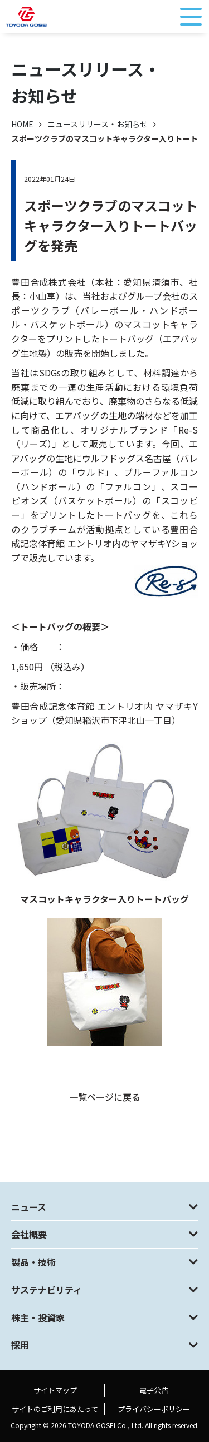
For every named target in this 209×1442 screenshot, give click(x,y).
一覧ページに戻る (104, 1096)
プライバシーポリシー (154, 1409)
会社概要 (29, 1234)
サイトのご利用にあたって (55, 1409)
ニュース (28, 1207)
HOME (22, 124)
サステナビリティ (46, 1289)
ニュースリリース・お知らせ (97, 124)
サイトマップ (55, 1390)
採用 (20, 1344)
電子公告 (153, 1390)
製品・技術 (33, 1262)
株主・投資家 (38, 1317)
